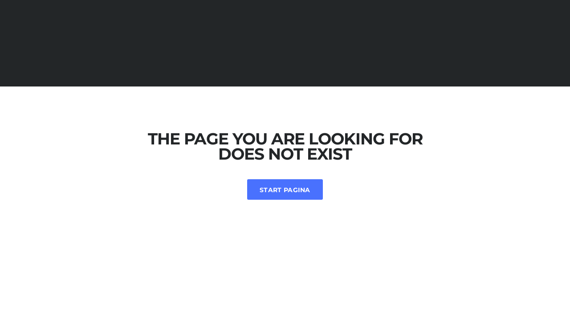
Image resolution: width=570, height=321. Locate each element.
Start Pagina (285, 190)
